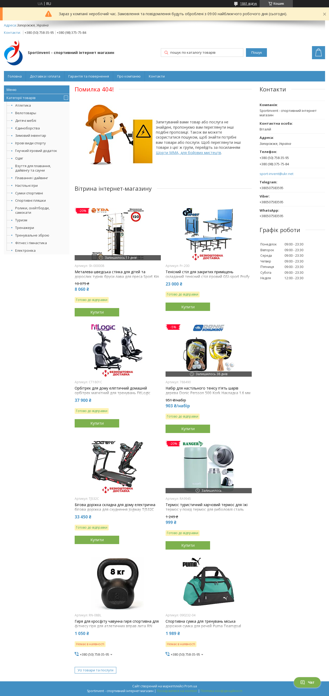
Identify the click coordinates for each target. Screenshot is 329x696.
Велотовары (25, 113)
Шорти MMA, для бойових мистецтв (188, 152)
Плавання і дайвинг (31, 178)
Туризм (21, 220)
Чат (307, 682)
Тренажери (24, 227)
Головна (15, 76)
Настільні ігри (26, 185)
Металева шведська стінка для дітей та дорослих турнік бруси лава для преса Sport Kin (117, 274)
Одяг (19, 158)
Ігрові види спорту (30, 143)
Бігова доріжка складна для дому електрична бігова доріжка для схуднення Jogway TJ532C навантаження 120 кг (115, 509)
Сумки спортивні (29, 193)
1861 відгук (248, 3)
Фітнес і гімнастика (31, 242)
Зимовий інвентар (30, 135)
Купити (97, 312)
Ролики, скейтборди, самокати (32, 210)
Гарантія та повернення (88, 76)
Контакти (157, 76)
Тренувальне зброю (32, 235)
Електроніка (25, 250)
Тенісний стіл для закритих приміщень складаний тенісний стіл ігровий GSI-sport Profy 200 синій (207, 277)
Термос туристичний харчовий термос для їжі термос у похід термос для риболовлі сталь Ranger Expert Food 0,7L (207, 509)
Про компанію (129, 76)
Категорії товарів (21, 97)
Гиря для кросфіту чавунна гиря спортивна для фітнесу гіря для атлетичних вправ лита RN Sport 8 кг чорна (117, 626)
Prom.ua (190, 686)
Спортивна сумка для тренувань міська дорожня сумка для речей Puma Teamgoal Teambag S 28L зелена (203, 626)
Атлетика (23, 105)
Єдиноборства (27, 128)
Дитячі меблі (25, 120)
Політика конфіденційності (221, 691)
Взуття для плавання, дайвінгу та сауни (33, 168)
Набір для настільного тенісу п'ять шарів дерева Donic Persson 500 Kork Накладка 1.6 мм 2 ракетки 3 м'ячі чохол (208, 393)
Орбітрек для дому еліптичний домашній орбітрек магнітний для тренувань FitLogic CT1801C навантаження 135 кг (112, 393)
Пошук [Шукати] (256, 52)
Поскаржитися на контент (177, 691)
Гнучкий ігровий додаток (36, 150)
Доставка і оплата (45, 76)
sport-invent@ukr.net (276, 174)
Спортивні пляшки (30, 200)
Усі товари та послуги (95, 670)
